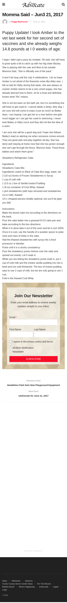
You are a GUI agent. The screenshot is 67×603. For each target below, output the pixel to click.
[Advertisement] (33, 440)
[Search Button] (63, 4)
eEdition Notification (23, 348)
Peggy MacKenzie (19, 22)
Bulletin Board (8, 588)
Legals (55, 588)
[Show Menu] (3, 4)
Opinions (29, 582)
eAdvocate (43, 588)
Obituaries (16, 582)
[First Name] (21, 334)
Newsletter (18, 351)
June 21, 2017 (39, 22)
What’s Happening (27, 588)
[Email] (33, 322)
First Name (15, 329)
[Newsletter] (10, 352)
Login (4, 591)
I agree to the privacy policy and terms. (33, 341)
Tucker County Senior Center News (17, 585)
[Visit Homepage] (33, 4)
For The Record (44, 585)
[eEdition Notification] (10, 348)
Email (12, 317)
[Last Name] (46, 334)
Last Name (40, 329)
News (4, 582)
